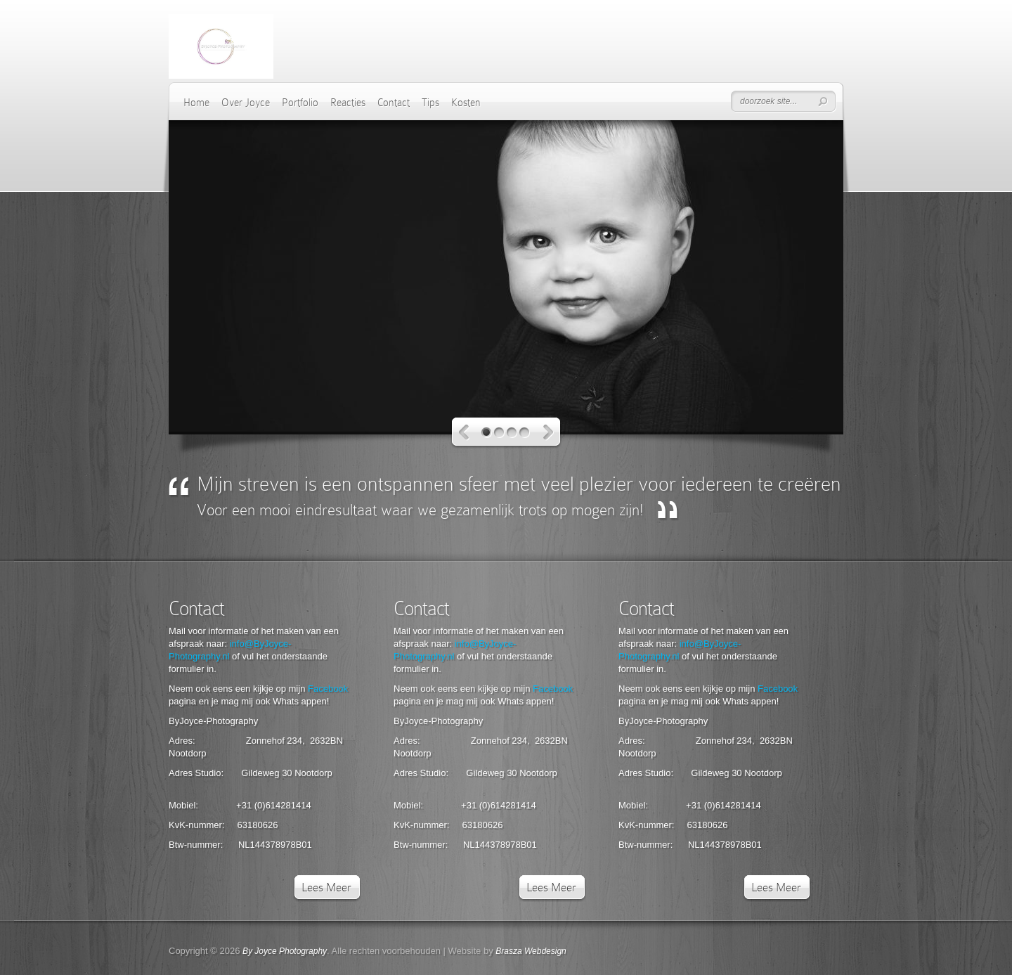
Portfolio (300, 102)
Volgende (548, 433)
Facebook (328, 688)
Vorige (464, 433)
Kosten (466, 102)
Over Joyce (245, 102)
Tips (430, 102)
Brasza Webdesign (530, 951)
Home (196, 102)
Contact (393, 102)
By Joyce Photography (284, 951)
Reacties (347, 102)
